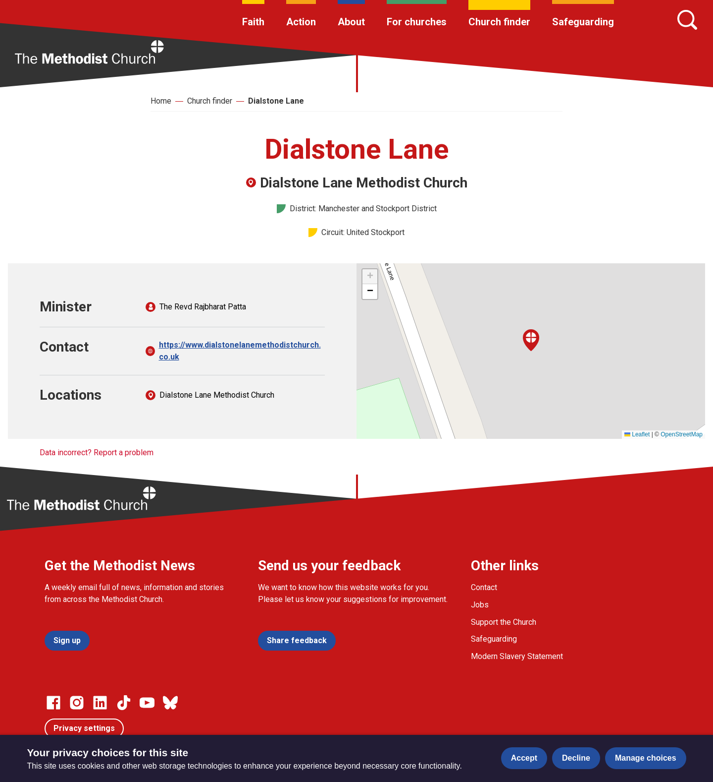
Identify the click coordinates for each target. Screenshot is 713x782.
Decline (576, 758)
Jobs (480, 604)
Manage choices (645, 758)
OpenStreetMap (682, 434)
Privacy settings (84, 728)
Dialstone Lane (276, 101)
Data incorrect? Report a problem (96, 452)
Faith (253, 22)
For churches (417, 22)
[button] (531, 340)
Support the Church (503, 622)
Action (301, 22)
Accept (524, 758)
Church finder (499, 22)
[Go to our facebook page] (53, 703)
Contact (484, 587)
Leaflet (637, 434)
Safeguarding (583, 22)
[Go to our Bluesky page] (170, 703)
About (351, 22)
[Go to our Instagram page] (77, 703)
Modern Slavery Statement (517, 656)
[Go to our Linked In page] (100, 703)
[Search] (687, 20)
